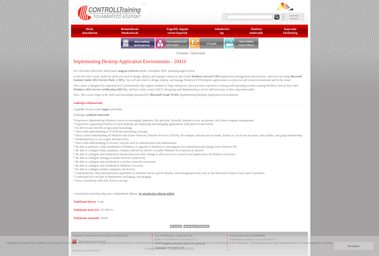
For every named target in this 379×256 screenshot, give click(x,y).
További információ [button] (181, 248)
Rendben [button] (354, 246)
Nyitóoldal (182, 52)
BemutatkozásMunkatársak (130, 31)
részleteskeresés (294, 17)
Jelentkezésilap (221, 31)
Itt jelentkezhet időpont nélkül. (157, 193)
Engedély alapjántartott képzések (177, 31)
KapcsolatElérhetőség (290, 31)
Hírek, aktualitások (89, 31)
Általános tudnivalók (256, 31)
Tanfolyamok (198, 52)
